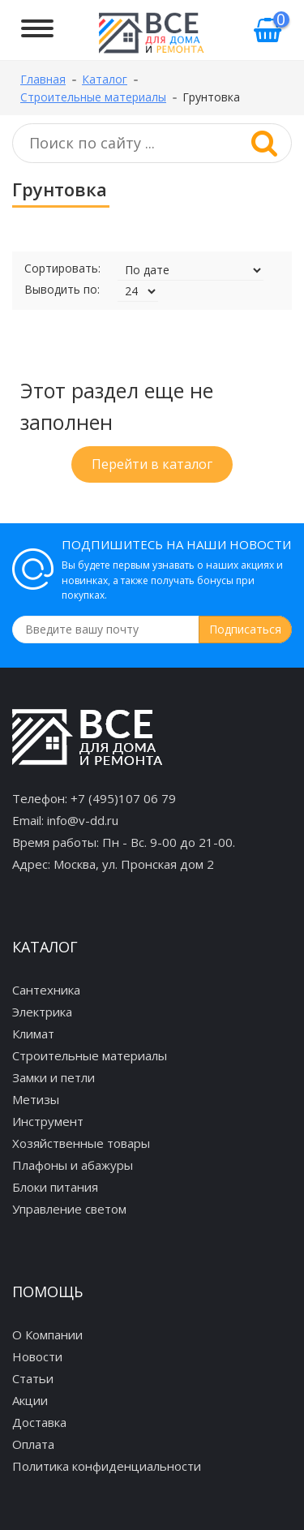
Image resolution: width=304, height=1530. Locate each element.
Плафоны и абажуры (72, 1165)
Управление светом (69, 1209)
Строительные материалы (89, 1055)
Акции (30, 1400)
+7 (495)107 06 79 (123, 798)
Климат (33, 1033)
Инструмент (47, 1121)
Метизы (35, 1099)
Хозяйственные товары (81, 1143)
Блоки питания (55, 1187)
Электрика (42, 1012)
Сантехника (46, 990)
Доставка (39, 1422)
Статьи (33, 1378)
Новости (37, 1356)
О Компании (47, 1334)
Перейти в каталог (152, 464)
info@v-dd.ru (82, 820)
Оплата (33, 1444)
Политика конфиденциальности (106, 1466)
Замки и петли (53, 1077)
